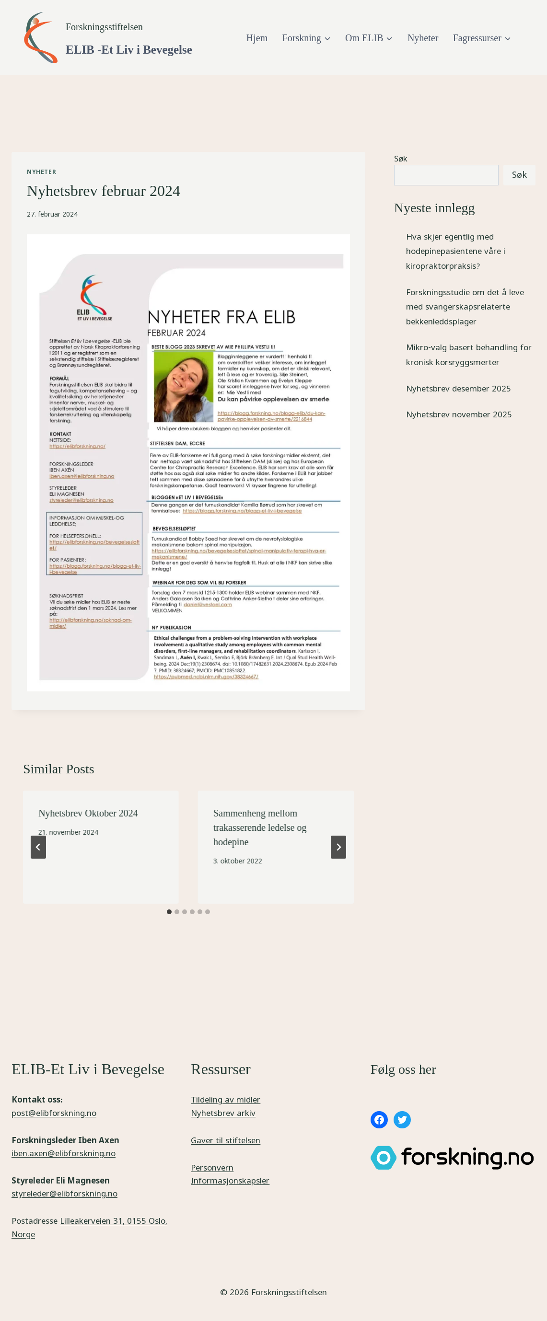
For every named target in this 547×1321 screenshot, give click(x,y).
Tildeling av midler (225, 1099)
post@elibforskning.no (54, 1113)
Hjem (257, 38)
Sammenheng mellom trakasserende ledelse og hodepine (259, 827)
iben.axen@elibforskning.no (64, 1153)
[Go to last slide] (38, 847)
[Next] (338, 847)
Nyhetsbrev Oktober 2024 (88, 813)
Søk (400, 158)
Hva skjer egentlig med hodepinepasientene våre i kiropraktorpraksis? (455, 251)
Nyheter (422, 38)
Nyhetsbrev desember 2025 (458, 388)
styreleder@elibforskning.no (64, 1193)
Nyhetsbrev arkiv (223, 1113)
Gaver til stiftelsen (225, 1140)
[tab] (169, 911)
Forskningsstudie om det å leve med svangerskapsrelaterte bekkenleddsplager (465, 306)
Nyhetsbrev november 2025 (459, 414)
